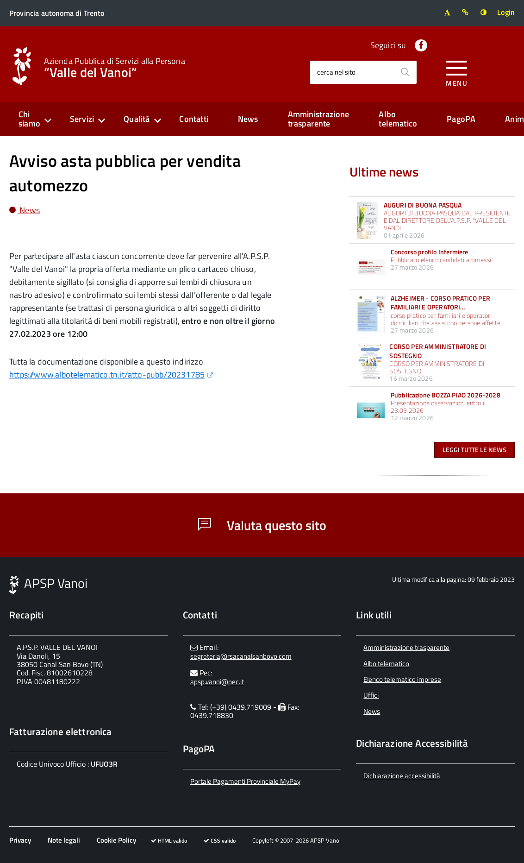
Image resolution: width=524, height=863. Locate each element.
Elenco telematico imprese (402, 679)
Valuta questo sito (262, 525)
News (248, 119)
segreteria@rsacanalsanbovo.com (241, 656)
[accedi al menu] (457, 72)
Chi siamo (29, 119)
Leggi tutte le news (474, 449)
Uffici (371, 695)
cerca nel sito (336, 72)
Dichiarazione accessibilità (401, 775)
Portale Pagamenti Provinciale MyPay (245, 781)
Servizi (82, 119)
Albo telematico (398, 119)
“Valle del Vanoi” (114, 67)
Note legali (64, 840)
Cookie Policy (116, 840)
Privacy (20, 840)
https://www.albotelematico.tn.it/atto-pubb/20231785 (107, 374)
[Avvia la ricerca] (405, 72)
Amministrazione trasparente (318, 119)
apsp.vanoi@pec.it (217, 681)
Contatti (193, 119)
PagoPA (461, 119)
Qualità (137, 119)
